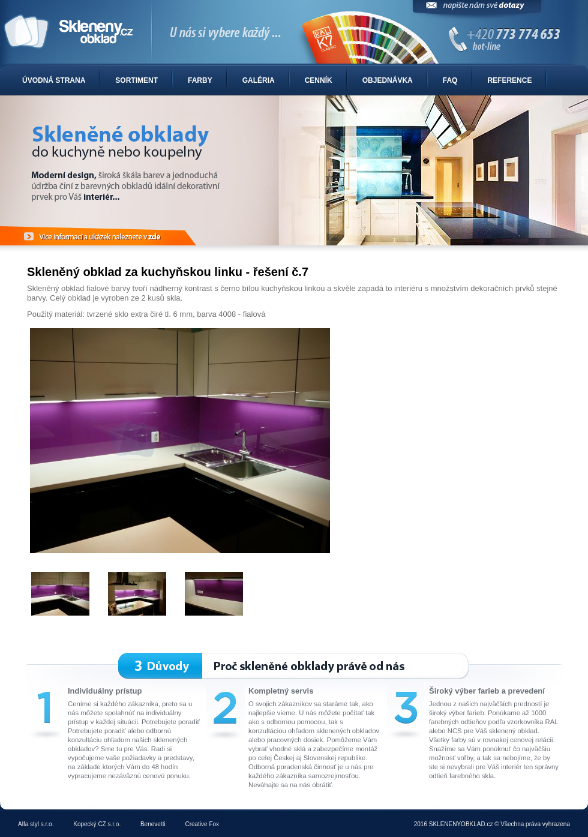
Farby (200, 80)
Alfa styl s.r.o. (35, 824)
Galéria (258, 80)
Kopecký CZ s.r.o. (97, 824)
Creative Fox (202, 824)
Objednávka (387, 80)
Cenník (318, 80)
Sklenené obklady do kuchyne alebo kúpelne (294, 32)
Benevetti (153, 824)
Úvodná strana (53, 80)
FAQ (450, 80)
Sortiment (136, 80)
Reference (509, 80)
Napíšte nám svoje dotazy (477, 10)
